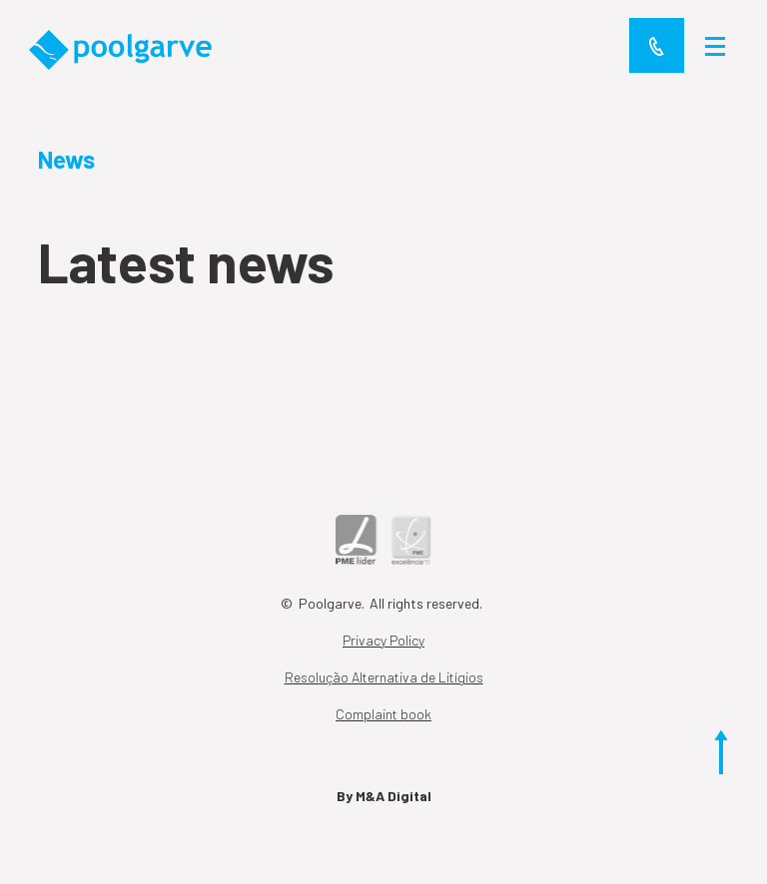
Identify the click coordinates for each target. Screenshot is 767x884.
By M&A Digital (384, 795)
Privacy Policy (383, 640)
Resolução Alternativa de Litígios (384, 676)
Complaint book (383, 713)
